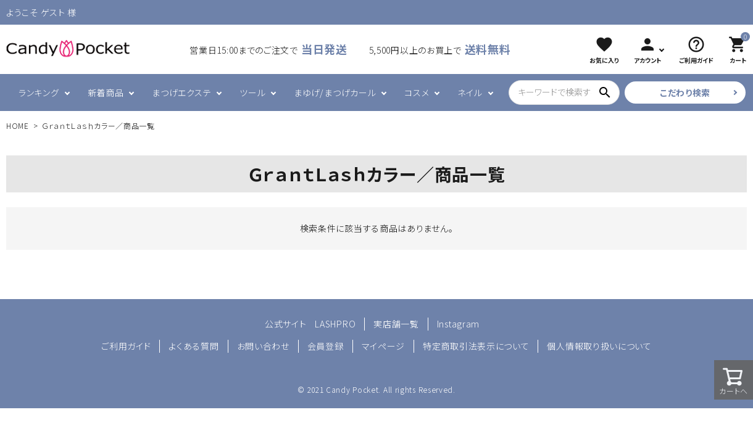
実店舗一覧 (396, 324)
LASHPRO (335, 324)
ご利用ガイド (126, 346)
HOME (17, 125)
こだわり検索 (685, 92)
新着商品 (106, 92)
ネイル (469, 92)
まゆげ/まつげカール (335, 92)
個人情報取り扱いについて (599, 346)
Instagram (458, 324)
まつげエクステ (181, 92)
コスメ (416, 92)
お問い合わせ (263, 346)
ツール (252, 92)
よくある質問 (193, 346)
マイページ (384, 346)
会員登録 (325, 346)
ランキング (39, 92)
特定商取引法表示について (476, 346)
